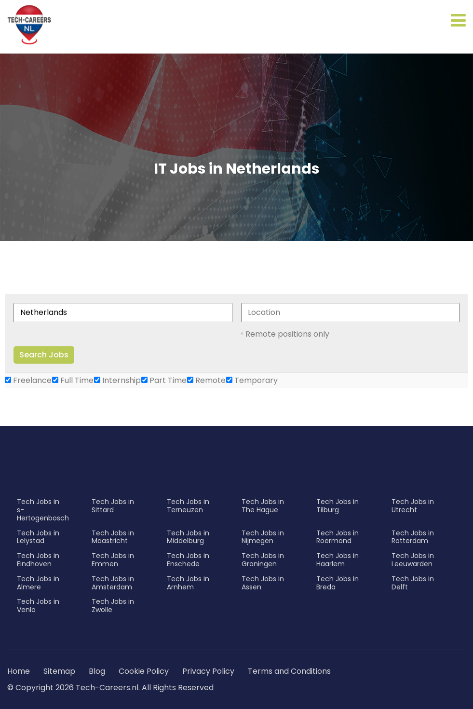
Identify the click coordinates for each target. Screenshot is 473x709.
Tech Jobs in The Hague (263, 506)
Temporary (252, 380)
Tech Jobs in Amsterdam (113, 583)
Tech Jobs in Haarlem (337, 560)
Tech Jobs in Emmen (113, 560)
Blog (97, 671)
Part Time (164, 380)
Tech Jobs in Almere (38, 583)
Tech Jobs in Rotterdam (413, 537)
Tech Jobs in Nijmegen (263, 537)
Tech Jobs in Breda (337, 583)
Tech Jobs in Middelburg (188, 537)
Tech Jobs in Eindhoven (38, 560)
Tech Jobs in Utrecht (413, 506)
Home (18, 671)
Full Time (73, 380)
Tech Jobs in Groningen (263, 560)
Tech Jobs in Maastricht (113, 537)
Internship (117, 380)
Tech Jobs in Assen (263, 583)
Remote (206, 380)
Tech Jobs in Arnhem (188, 583)
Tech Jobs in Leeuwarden (413, 560)
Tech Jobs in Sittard (113, 506)
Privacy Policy (208, 671)
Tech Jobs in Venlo (38, 605)
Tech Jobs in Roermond (337, 537)
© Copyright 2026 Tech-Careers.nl (72, 687)
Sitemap (60, 671)
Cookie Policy (144, 671)
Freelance (28, 380)
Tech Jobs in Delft (413, 583)
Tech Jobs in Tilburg (337, 506)
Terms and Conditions (289, 671)
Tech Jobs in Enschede (188, 560)
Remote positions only (287, 334)
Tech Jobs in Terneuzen (188, 506)
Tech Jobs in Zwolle (113, 605)
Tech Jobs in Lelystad (38, 537)
